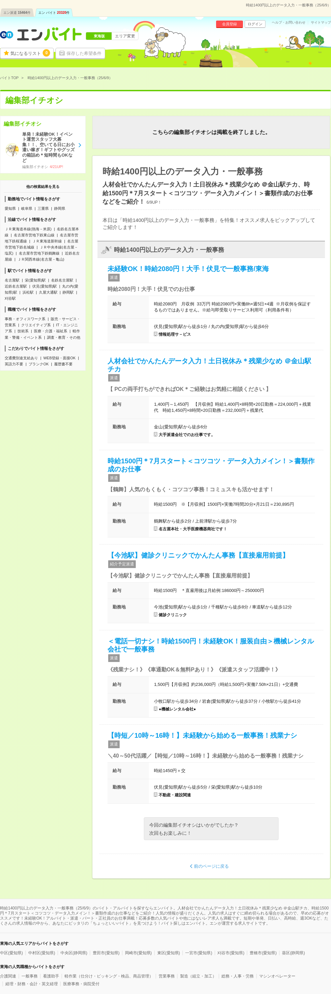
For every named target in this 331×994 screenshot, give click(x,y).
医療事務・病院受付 (81, 984)
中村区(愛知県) (41, 953)
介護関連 (8, 976)
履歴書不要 (63, 364)
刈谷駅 (10, 298)
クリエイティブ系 (36, 325)
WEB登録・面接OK (59, 358)
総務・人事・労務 (237, 976)
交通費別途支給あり (21, 358)
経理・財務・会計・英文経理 (31, 984)
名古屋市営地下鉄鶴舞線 (39, 253)
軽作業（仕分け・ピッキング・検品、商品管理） (109, 976)
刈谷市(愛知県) (230, 953)
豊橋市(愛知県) (263, 953)
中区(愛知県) (11, 953)
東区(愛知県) (168, 953)
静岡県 (59, 208)
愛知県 (10, 208)
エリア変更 (125, 36)
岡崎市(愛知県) (138, 953)
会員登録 (229, 24)
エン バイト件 (54, 12)
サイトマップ (321, 22)
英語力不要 (14, 364)
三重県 (43, 208)
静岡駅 (68, 292)
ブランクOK (39, 364)
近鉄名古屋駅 (16, 286)
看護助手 (51, 976)
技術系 (23, 331)
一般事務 (30, 976)
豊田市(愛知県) (106, 953)
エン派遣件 (17, 12)
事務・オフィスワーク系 (25, 319)
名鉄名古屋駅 (62, 280)
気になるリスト (30, 53)
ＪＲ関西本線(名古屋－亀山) (40, 259)
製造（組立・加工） (198, 976)
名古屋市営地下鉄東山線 (34, 235)
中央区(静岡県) (73, 953)
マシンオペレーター (277, 976)
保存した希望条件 (84, 53)
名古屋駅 (12, 280)
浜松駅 (28, 292)
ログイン (255, 24)
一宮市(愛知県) (198, 953)
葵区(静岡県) (293, 953)
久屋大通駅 (48, 292)
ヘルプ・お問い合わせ (288, 22)
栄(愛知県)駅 (35, 280)
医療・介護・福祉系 (50, 331)
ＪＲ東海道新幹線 (47, 241)
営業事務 (167, 976)
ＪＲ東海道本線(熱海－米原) (28, 229)
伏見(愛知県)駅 (44, 286)
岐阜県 (26, 208)
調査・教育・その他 (63, 337)
